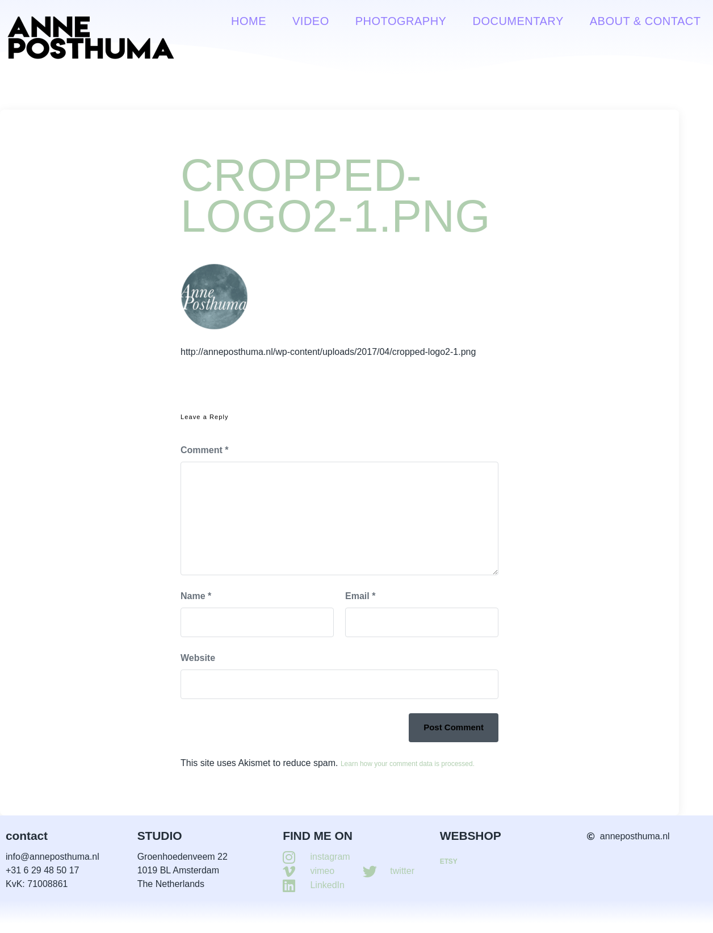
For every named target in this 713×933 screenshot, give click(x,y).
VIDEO (310, 21)
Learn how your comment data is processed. (408, 764)
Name (196, 596)
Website (198, 658)
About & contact (645, 21)
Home (248, 21)
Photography (401, 21)
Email (360, 596)
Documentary (517, 21)
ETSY (449, 861)
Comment (204, 450)
